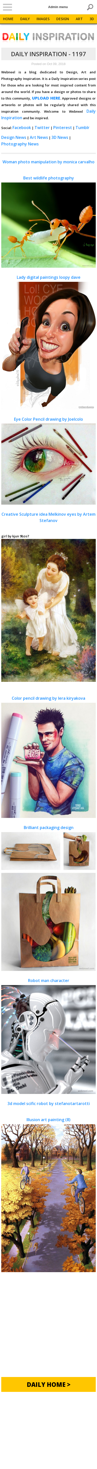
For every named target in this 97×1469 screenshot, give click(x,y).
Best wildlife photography (48, 221)
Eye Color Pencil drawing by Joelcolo (48, 460)
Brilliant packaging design (48, 898)
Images (43, 18)
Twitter (42, 127)
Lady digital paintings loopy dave (48, 342)
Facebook (21, 127)
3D (92, 18)
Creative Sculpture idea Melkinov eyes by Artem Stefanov (49, 517)
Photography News (20, 144)
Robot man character (48, 1036)
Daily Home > (48, 1384)
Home (8, 18)
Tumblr (83, 127)
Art (79, 18)
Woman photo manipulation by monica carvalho (48, 162)
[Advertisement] (48, 1328)
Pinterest (62, 127)
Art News (39, 137)
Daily (25, 18)
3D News (60, 137)
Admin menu (58, 7)
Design (62, 18)
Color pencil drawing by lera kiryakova (48, 756)
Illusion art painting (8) (48, 1194)
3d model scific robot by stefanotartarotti (49, 1103)
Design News (13, 137)
